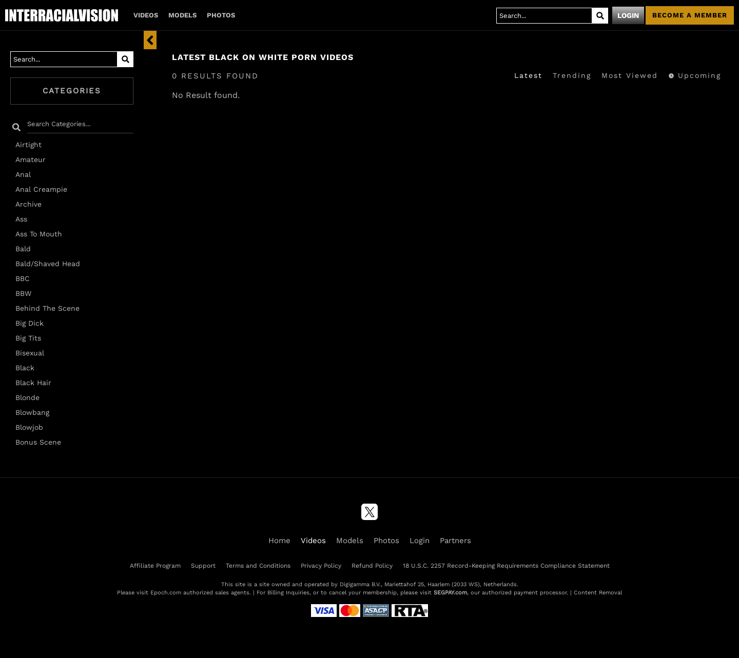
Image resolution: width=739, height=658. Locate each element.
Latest (528, 75)
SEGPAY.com (450, 592)
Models (182, 15)
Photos (221, 15)
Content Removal (598, 592)
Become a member (689, 15)
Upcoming (694, 75)
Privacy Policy (321, 565)
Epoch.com (165, 592)
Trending (572, 75)
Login (628, 15)
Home (279, 540)
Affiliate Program (155, 565)
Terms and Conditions (258, 565)
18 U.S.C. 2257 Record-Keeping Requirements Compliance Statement (506, 565)
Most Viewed (629, 75)
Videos (145, 15)
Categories (72, 90)
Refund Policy (372, 565)
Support (203, 565)
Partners (455, 540)
